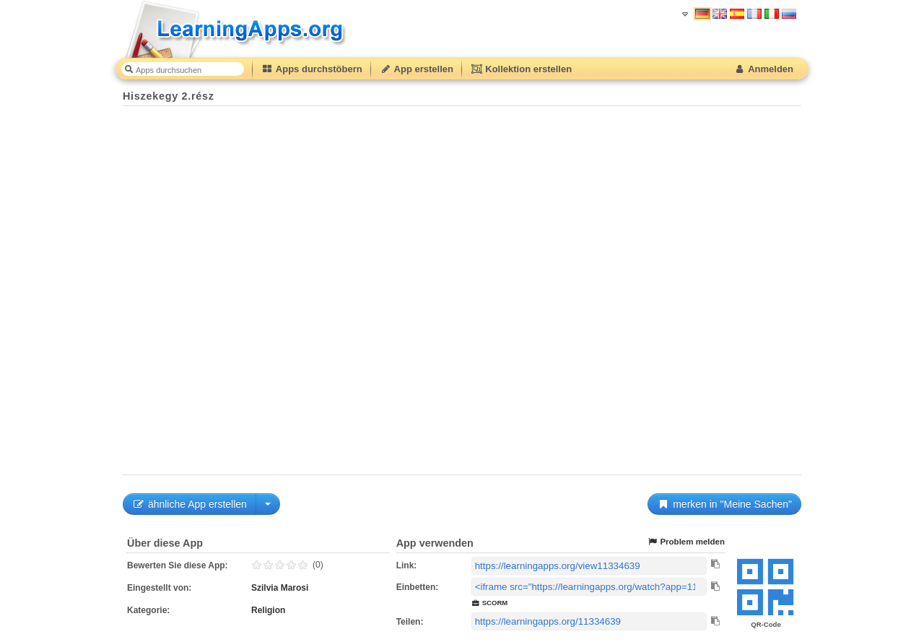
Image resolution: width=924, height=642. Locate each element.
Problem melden (686, 542)
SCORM (489, 603)
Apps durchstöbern (311, 69)
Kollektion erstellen (521, 69)
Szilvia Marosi (279, 588)
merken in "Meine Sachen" (724, 504)
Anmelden (763, 69)
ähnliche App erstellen (189, 504)
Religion (268, 610)
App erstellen (416, 69)
